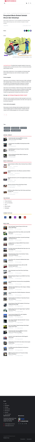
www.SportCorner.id (7, 65)
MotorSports (7, 410)
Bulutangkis (7, 208)
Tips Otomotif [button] (7, 127)
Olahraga (6, 407)
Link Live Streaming (8, 202)
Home (4, 13)
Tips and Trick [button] (23, 127)
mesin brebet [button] (6, 130)
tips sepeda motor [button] (15, 127)
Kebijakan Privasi (6, 437)
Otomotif (8, 13)
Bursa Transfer (7, 206)
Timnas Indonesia (8, 201)
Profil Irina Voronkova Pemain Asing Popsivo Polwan (17, 184)
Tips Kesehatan (8, 414)
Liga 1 (6, 204)
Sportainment (7, 408)
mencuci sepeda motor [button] (16, 130)
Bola (5, 403)
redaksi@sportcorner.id (8, 425)
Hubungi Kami (29, 439)
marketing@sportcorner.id (9, 423)
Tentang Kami (22, 439)
